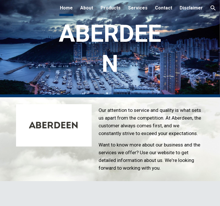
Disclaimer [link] (191, 8)
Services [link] (138, 8)
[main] (110, 48)
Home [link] (66, 8)
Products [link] (111, 8)
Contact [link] (163, 8)
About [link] (86, 8)
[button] (213, 8)
